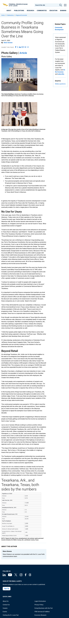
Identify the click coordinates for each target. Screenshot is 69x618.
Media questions (60, 84)
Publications (10, 15)
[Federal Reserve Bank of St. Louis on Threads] (30, 575)
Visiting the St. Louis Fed (10, 615)
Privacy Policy (38, 605)
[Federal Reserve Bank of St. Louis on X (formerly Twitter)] (15, 575)
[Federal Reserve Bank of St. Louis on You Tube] (10, 575)
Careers (5, 608)
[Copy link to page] (28, 47)
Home (3, 15)
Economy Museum (40, 615)
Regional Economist (21, 15)
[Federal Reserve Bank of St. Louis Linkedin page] (4, 575)
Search (60, 5)
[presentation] (8, 11)
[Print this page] (25, 47)
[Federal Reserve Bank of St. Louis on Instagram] (21, 575)
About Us (5, 601)
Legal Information (40, 601)
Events (5, 611)
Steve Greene (8, 42)
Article (23, 52)
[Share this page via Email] (22, 47)
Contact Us (6, 605)
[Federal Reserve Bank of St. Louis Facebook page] (25, 575)
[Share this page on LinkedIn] (20, 47)
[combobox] (46, 5)
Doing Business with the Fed (43, 608)
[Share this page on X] (18, 47)
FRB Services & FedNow (42, 611)
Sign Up (6, 588)
